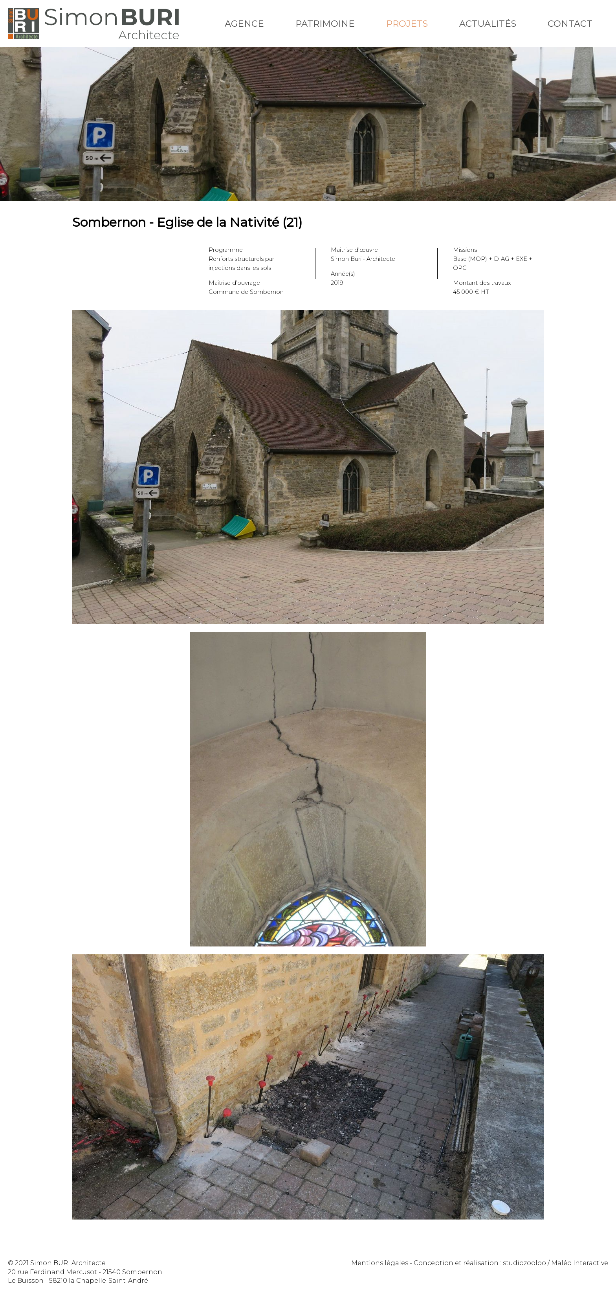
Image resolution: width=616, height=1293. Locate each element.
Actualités (487, 23)
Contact (570, 23)
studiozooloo (524, 1263)
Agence (244, 23)
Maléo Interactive (579, 1263)
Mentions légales (379, 1263)
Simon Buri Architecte (93, 23)
